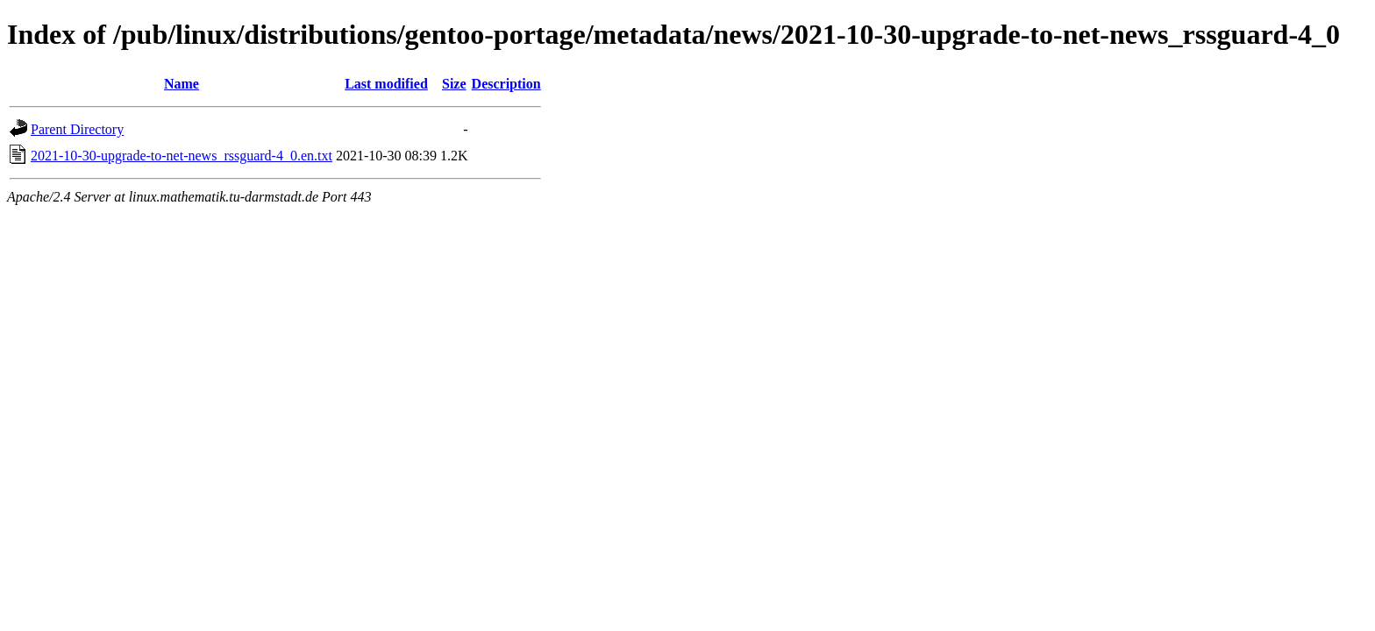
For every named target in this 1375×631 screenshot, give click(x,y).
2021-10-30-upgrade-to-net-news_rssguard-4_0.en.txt (181, 155)
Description (506, 83)
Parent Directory (77, 129)
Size (454, 83)
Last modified (386, 83)
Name (181, 83)
